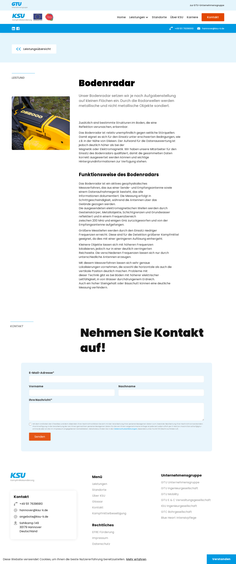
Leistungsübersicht (37, 49)
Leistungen (99, 486)
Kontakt (97, 510)
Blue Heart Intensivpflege (181, 518)
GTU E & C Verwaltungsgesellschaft (188, 500)
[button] (138, 17)
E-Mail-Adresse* (39, 373)
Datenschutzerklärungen (123, 429)
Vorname (34, 386)
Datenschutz (101, 546)
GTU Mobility (172, 494)
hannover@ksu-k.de (31, 510)
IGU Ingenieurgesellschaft (181, 506)
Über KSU (98, 498)
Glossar (97, 504)
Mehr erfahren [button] (136, 559)
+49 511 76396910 (28, 504)
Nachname (124, 386)
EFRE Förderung (103, 534)
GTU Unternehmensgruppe (182, 482)
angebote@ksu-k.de (31, 517)
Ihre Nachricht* (38, 400)
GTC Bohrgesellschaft (178, 512)
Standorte (99, 492)
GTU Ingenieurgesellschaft (181, 488)
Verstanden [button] (221, 559)
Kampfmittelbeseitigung (109, 516)
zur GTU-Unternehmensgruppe (207, 5)
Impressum (100, 540)
